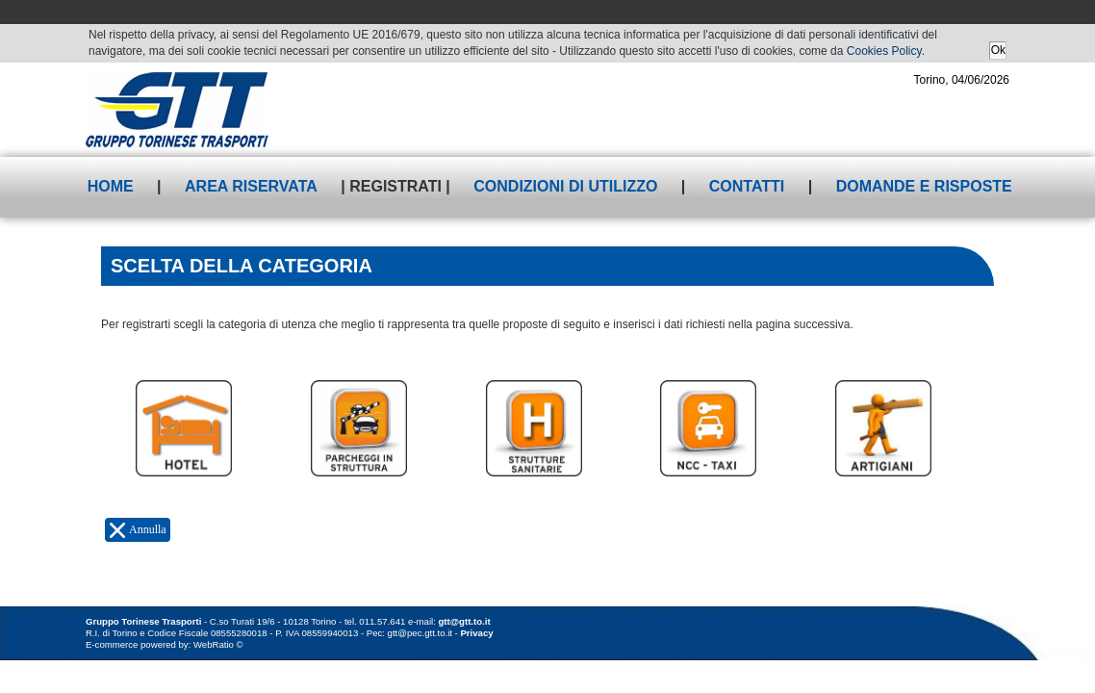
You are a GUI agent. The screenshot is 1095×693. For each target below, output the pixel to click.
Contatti (747, 186)
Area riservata (251, 186)
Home (111, 186)
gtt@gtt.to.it (465, 621)
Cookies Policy (884, 51)
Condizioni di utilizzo (565, 186)
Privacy (476, 633)
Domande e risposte (924, 186)
